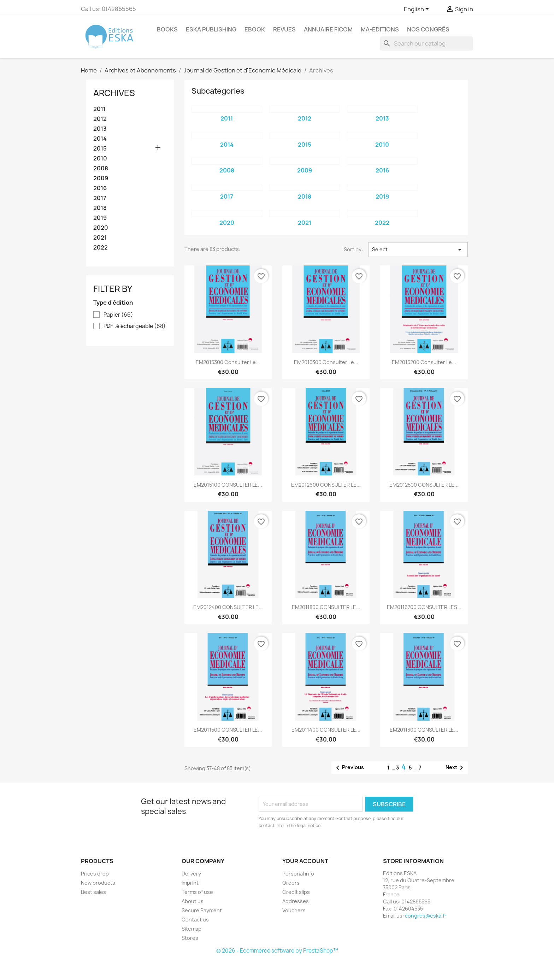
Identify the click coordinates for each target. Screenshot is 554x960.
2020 (100, 228)
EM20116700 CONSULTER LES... (424, 607)
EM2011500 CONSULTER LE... (228, 729)
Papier (118, 314)
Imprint (190, 882)
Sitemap (191, 928)
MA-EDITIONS (380, 29)
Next (456, 767)
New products (98, 882)
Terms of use (197, 892)
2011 (99, 109)
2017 (99, 198)
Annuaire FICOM (328, 29)
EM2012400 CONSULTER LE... (228, 607)
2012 (100, 119)
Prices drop (95, 873)
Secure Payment (202, 910)
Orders (291, 882)
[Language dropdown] (417, 9)
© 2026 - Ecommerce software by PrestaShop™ (277, 950)
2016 (100, 188)
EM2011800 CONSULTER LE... (326, 607)
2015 (100, 148)
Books (167, 29)
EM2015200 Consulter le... (424, 362)
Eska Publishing (211, 29)
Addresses (295, 901)
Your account (305, 861)
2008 (100, 168)
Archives (114, 93)
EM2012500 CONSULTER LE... (424, 484)
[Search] (426, 43)
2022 (100, 247)
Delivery (191, 873)
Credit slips (296, 892)
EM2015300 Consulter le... (228, 362)
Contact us (195, 919)
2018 (100, 208)
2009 (100, 178)
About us (193, 901)
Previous (349, 767)
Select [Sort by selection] (418, 249)
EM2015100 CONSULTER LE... (228, 484)
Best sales (93, 892)
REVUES (284, 29)
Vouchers (294, 910)
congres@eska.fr (426, 915)
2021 (100, 237)
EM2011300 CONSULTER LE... (424, 729)
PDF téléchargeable (135, 326)
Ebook (254, 29)
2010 (100, 158)
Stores (190, 938)
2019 (100, 218)
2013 (100, 129)
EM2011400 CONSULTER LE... (325, 729)
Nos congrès (428, 29)
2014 (100, 138)
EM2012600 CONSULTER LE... (326, 484)
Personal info (298, 873)
